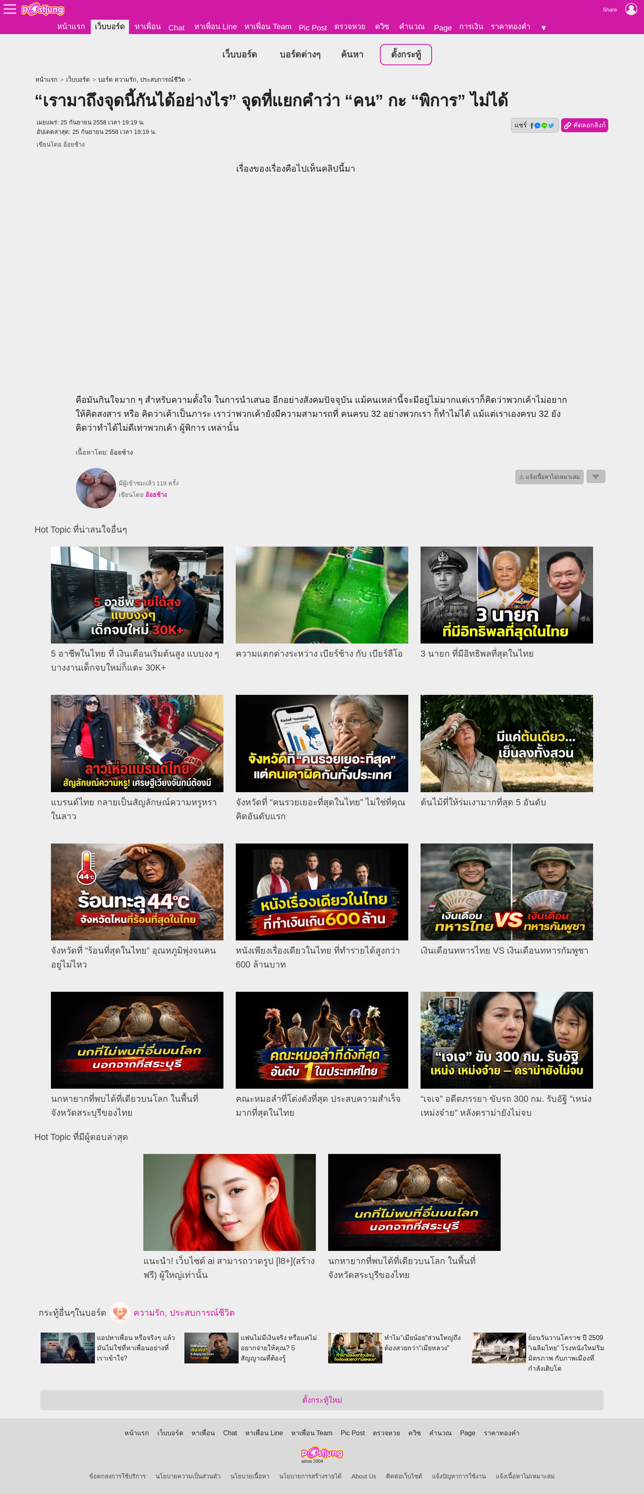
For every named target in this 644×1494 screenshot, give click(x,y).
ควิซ (382, 26)
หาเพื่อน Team (268, 26)
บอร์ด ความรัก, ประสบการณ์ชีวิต (141, 79)
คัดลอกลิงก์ (585, 125)
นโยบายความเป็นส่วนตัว (188, 1476)
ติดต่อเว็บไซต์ (404, 1476)
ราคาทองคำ (510, 26)
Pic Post (313, 27)
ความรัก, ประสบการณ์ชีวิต (172, 1313)
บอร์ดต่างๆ (300, 54)
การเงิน (471, 26)
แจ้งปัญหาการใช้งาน (459, 1476)
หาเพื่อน (148, 26)
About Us (364, 1476)
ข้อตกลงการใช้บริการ (117, 1476)
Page (443, 27)
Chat (176, 27)
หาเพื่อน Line (215, 26)
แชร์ (535, 124)
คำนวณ (412, 26)
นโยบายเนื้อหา (249, 1476)
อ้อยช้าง (74, 143)
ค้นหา (352, 54)
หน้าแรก (71, 26)
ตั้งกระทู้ (406, 54)
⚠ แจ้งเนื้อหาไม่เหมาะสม (549, 476)
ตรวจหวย (350, 26)
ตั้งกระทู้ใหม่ (322, 1399)
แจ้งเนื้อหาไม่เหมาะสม (525, 1476)
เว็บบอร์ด (110, 26)
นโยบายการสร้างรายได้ (310, 1476)
